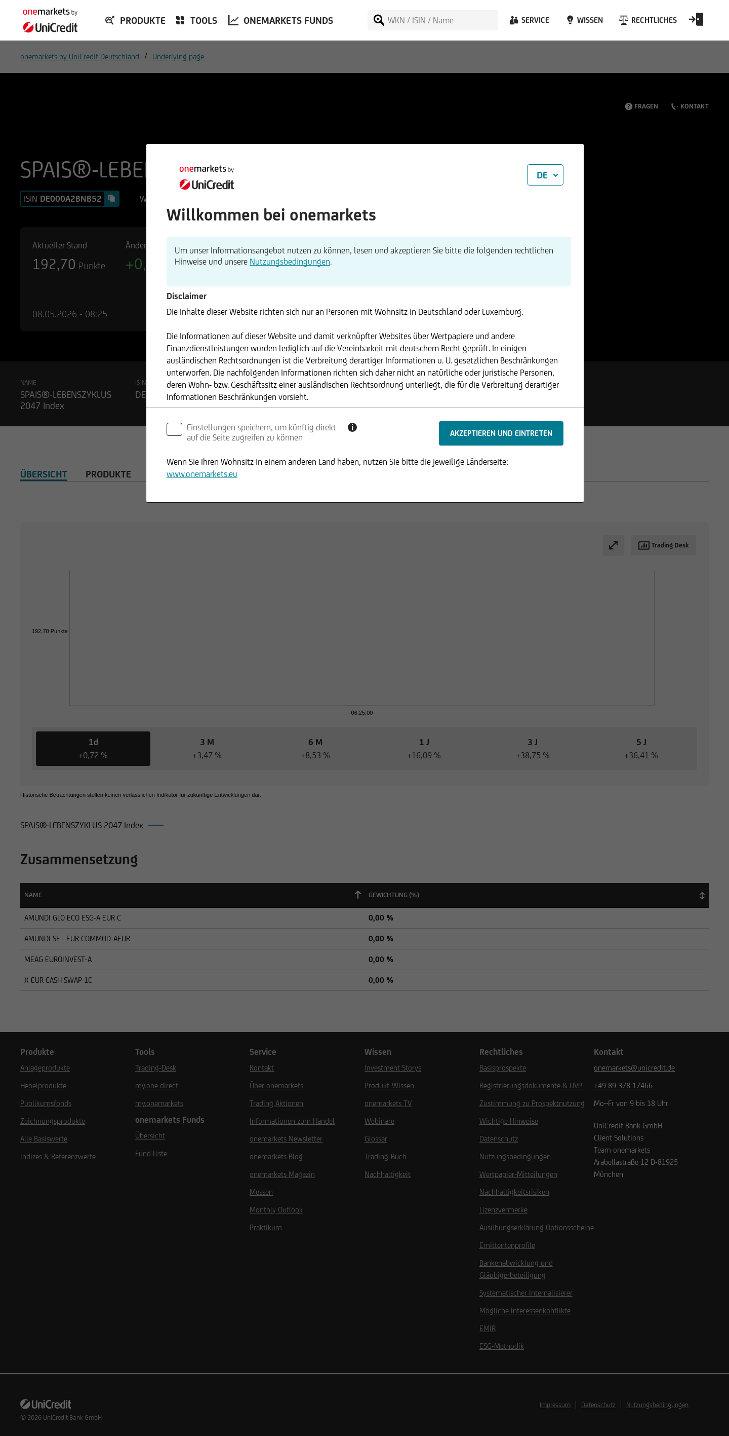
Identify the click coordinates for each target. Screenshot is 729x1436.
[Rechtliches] (646, 23)
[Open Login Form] (696, 23)
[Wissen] (583, 23)
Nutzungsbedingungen (290, 261)
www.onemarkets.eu (202, 474)
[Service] (528, 23)
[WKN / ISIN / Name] (442, 20)
